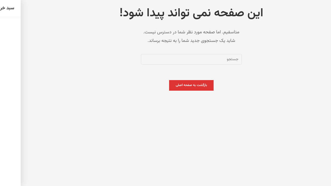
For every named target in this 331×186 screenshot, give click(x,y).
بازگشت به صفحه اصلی (165, 85)
